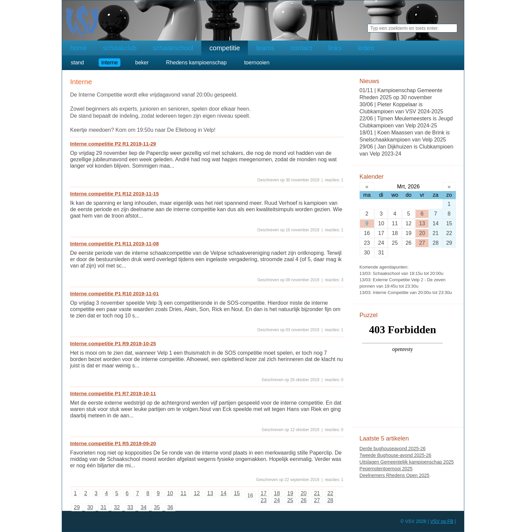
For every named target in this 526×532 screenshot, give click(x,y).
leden (366, 48)
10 (170, 493)
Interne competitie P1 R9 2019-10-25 (113, 343)
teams (265, 48)
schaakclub (120, 48)
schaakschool (173, 48)
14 (223, 493)
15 (237, 493)
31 (104, 507)
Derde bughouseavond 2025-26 (393, 448)
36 (170, 507)
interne (109, 62)
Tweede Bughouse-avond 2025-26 (395, 455)
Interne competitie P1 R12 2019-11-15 (114, 193)
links (334, 48)
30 (90, 507)
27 (317, 500)
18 (277, 493)
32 (117, 507)
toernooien (257, 62)
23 (264, 500)
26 (304, 500)
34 (144, 507)
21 (317, 493)
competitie (224, 48)
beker (142, 62)
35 (157, 507)
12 (197, 493)
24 (277, 500)
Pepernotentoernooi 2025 (386, 468)
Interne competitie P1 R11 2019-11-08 (114, 243)
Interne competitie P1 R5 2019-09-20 (113, 443)
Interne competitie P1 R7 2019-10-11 (113, 393)
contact (301, 48)
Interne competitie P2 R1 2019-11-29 (113, 143)
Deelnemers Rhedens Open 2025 (395, 475)
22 (330, 493)
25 (290, 500)
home (78, 48)
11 (183, 493)
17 (264, 493)
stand (77, 62)
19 (290, 493)
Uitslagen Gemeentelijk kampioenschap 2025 (407, 462)
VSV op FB (441, 521)
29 (77, 507)
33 (130, 507)
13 (210, 493)
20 (304, 493)
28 (330, 500)
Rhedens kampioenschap (196, 62)
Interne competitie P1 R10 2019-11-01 (114, 293)
